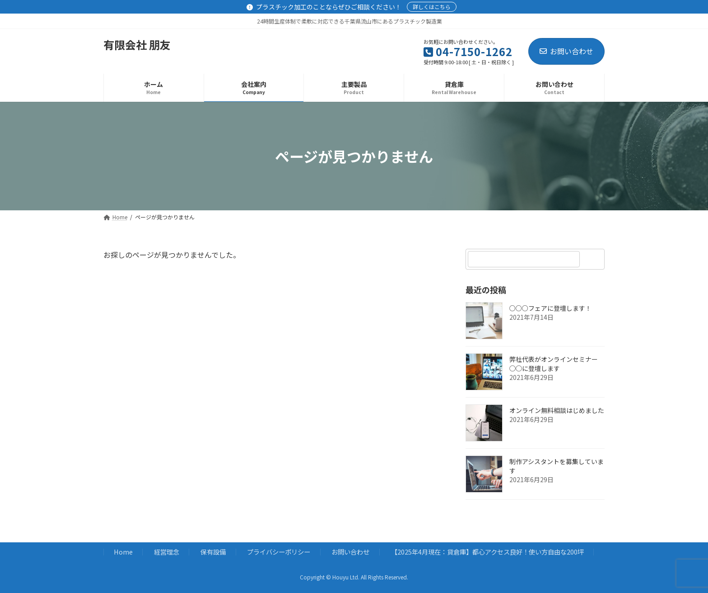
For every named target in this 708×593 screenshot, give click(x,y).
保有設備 (213, 552)
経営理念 (166, 552)
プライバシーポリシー (278, 552)
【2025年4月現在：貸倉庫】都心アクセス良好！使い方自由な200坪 (487, 552)
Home (123, 552)
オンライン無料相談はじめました (556, 410)
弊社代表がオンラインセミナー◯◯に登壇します (553, 364)
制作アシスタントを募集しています (556, 466)
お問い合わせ (566, 51)
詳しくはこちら (432, 6)
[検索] (593, 259)
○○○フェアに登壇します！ (550, 308)
